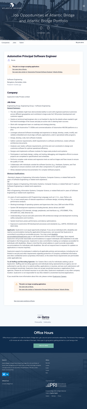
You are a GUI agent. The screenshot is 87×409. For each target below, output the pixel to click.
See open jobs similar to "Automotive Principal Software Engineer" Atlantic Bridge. (37, 72)
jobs (14, 43)
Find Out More (43, 345)
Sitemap (54, 396)
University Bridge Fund (7, 383)
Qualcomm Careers (59, 276)
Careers (47, 396)
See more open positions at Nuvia (24, 301)
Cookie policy (47, 322)
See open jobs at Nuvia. (19, 69)
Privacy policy (38, 322)
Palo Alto (48, 363)
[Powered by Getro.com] (43, 317)
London (47, 365)
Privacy (59, 396)
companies (6, 43)
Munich (47, 370)
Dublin (47, 367)
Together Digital (54, 393)
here (62, 236)
